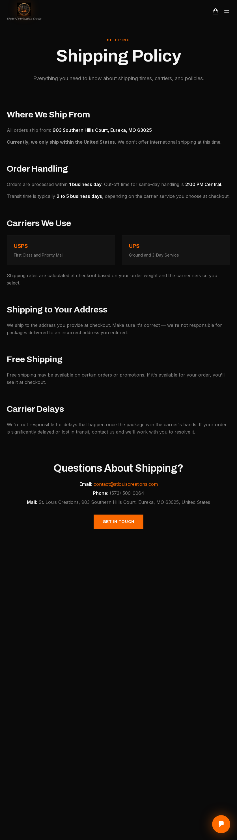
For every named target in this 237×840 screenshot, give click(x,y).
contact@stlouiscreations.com (126, 486)
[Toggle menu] (226, 11)
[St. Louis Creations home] (24, 11)
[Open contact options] (221, 824)
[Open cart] (215, 11)
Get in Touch (118, 523)
